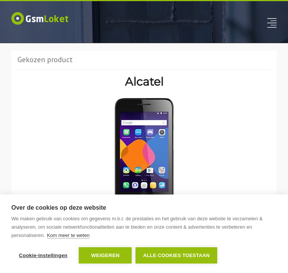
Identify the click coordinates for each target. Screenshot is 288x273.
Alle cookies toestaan (176, 255)
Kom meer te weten (68, 235)
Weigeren (105, 255)
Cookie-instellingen (43, 255)
